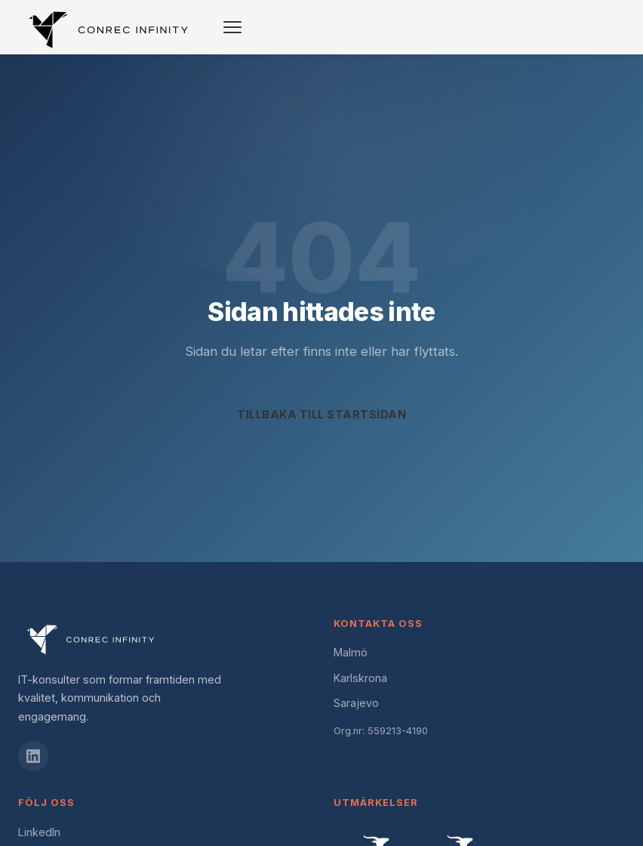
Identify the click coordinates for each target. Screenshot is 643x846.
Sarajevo (356, 702)
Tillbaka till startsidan (321, 414)
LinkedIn (39, 832)
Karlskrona (360, 678)
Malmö (351, 652)
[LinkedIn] (33, 756)
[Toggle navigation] (232, 27)
